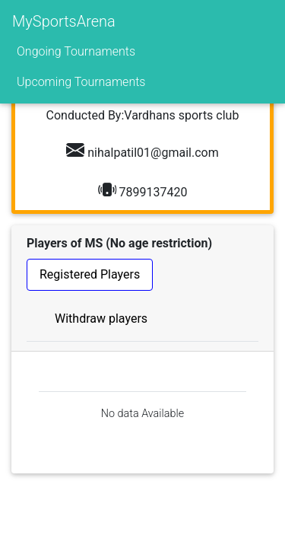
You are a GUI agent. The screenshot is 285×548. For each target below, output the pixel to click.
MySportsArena (64, 21)
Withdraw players (101, 318)
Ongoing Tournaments (76, 51)
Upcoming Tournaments (81, 82)
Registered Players (90, 274)
